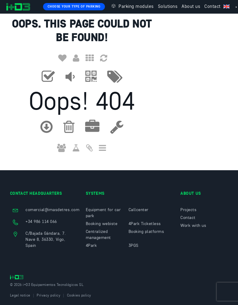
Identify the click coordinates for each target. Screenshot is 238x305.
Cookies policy (79, 295)
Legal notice (20, 295)
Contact (212, 7)
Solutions (168, 7)
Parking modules (132, 6)
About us (191, 7)
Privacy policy (48, 295)
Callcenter (139, 210)
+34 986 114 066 (41, 222)
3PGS (134, 246)
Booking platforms (146, 232)
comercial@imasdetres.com (52, 210)
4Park (91, 246)
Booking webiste (102, 224)
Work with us (193, 226)
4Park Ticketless (145, 224)
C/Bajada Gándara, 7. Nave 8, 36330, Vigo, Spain (45, 239)
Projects (188, 210)
